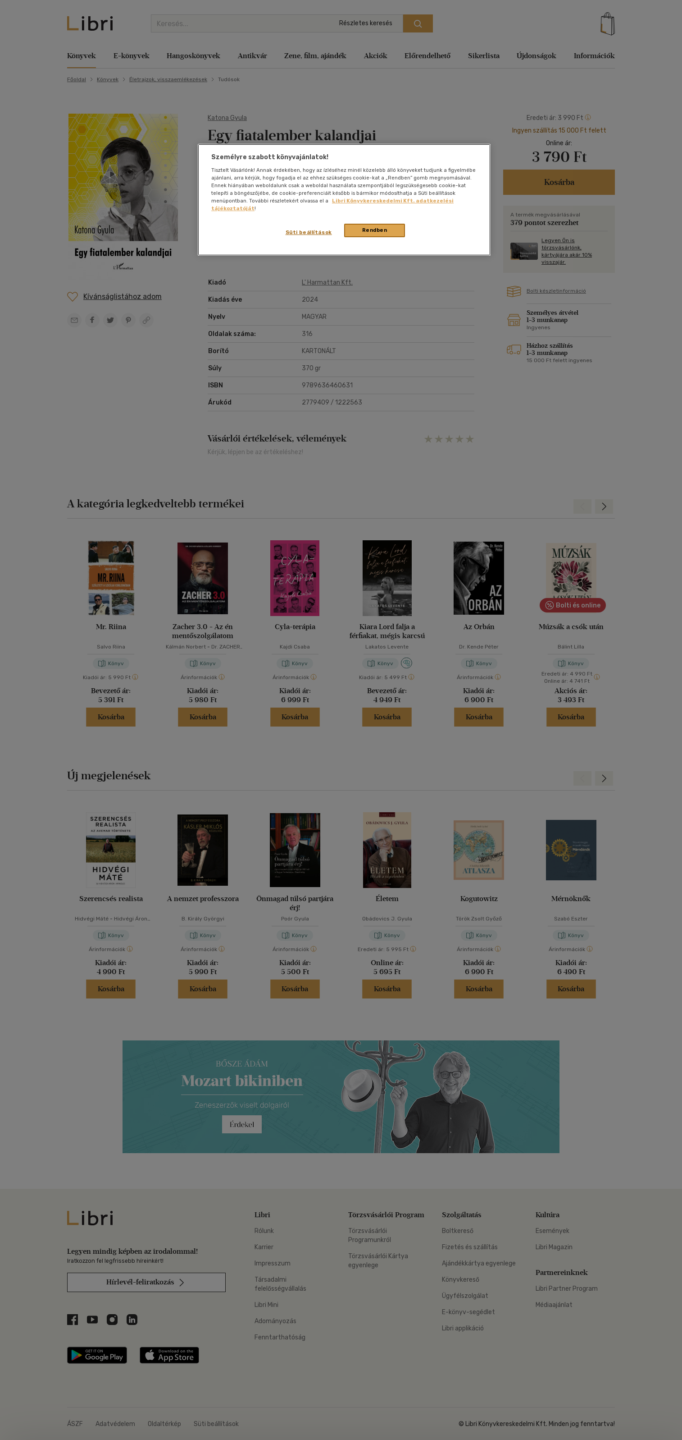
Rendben (374, 230)
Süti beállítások (309, 232)
